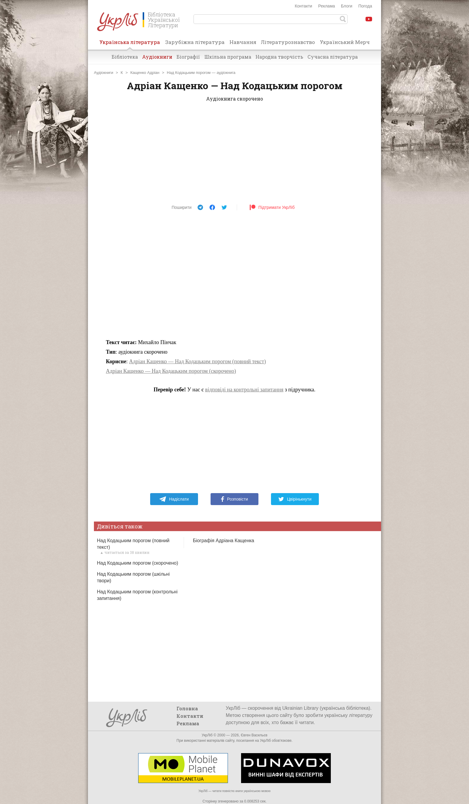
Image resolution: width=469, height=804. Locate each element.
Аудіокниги (157, 57)
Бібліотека (125, 57)
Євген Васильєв (254, 735)
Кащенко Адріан (144, 72)
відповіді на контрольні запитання (244, 390)
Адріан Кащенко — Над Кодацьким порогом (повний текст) (197, 361)
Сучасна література (332, 57)
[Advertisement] (234, 155)
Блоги (346, 6)
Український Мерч (345, 42)
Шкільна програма (227, 57)
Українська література (129, 44)
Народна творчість (279, 57)
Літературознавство (288, 42)
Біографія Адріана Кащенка (223, 540)
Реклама (326, 6)
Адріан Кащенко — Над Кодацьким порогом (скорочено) (171, 371)
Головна (187, 708)
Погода (365, 6)
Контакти (303, 6)
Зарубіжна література (195, 42)
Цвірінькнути (294, 499)
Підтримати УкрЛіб (272, 207)
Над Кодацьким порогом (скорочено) (137, 563)
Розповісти (234, 499)
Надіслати (174, 499)
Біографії (188, 57)
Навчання (242, 42)
